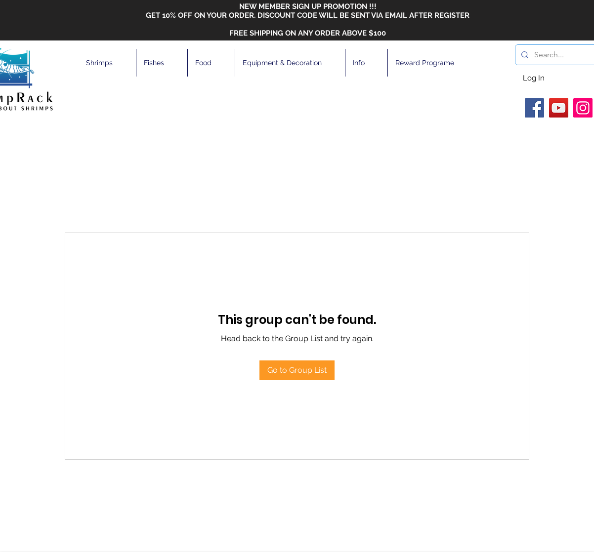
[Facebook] (534, 108)
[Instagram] (583, 108)
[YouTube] (558, 108)
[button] (107, 63)
